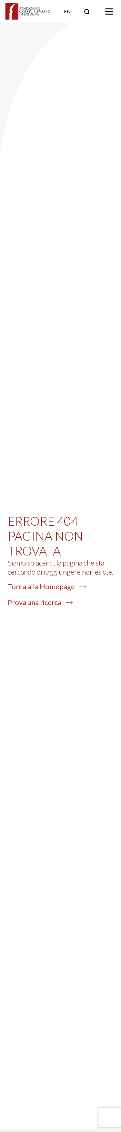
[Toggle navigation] (109, 11)
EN (67, 11)
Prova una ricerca (40, 602)
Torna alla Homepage (47, 586)
